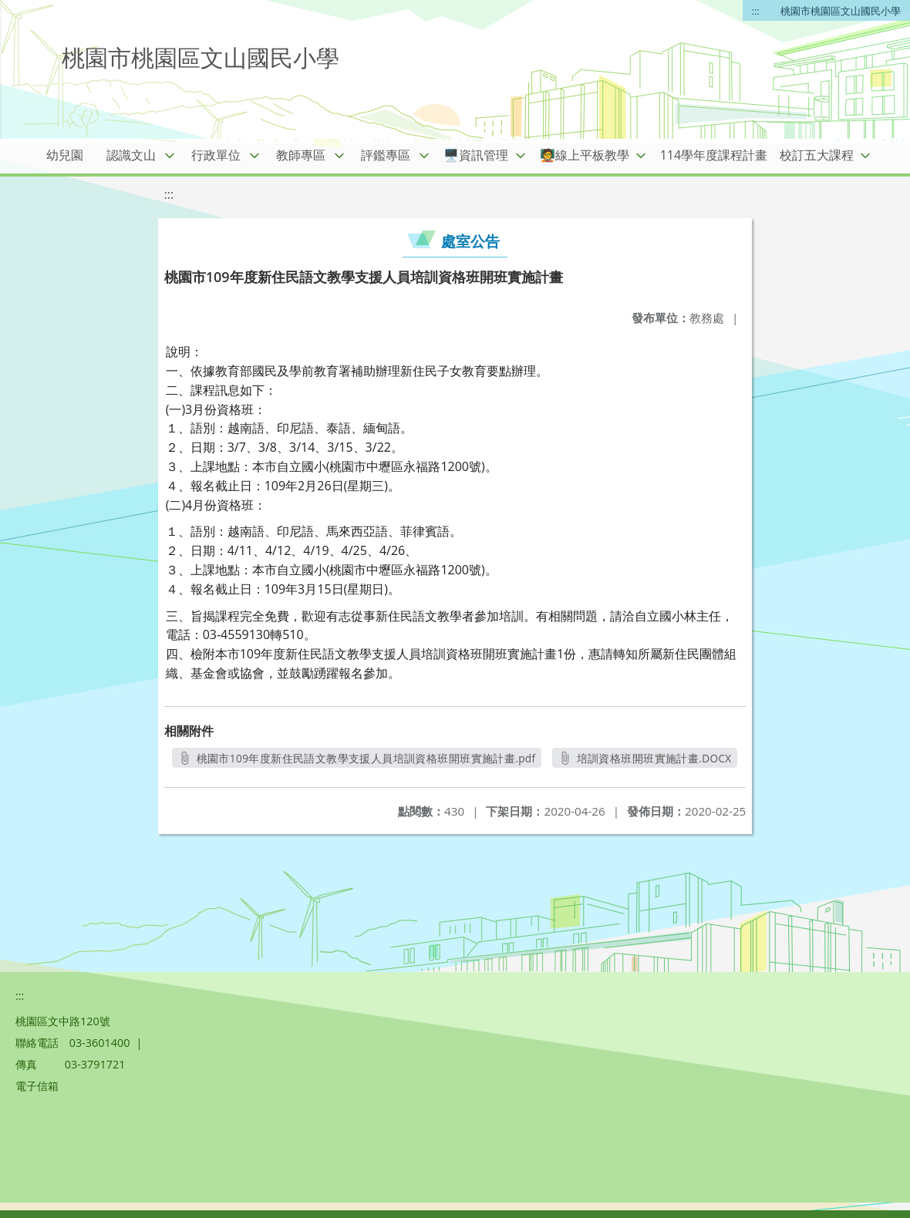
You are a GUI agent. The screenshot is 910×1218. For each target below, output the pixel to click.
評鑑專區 (385, 154)
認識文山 (131, 154)
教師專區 (300, 154)
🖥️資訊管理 (475, 154)
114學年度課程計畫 (713, 154)
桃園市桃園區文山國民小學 (840, 11)
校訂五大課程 (817, 154)
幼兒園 (64, 154)
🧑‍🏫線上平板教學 (584, 154)
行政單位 (216, 154)
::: (756, 11)
